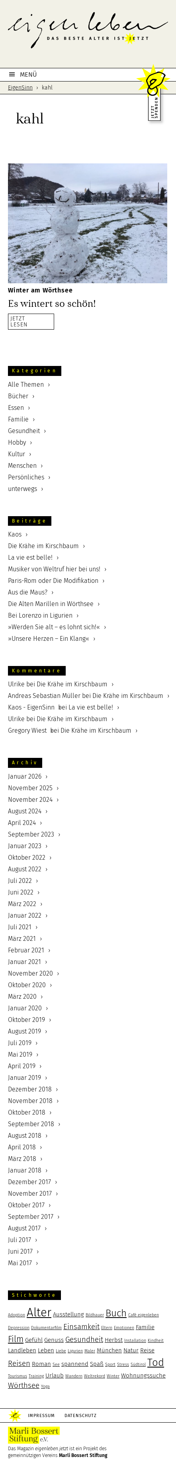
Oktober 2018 (26, 1112)
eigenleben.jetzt (88, 36)
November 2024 (30, 799)
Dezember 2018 (30, 1089)
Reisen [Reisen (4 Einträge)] (19, 1363)
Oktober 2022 (26, 857)
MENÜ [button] (28, 74)
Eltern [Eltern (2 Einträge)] (106, 1327)
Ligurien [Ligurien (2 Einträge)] (75, 1351)
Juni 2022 (20, 892)
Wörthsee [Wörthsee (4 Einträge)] (23, 1385)
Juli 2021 (19, 927)
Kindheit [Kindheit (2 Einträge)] (156, 1340)
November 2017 (30, 1193)
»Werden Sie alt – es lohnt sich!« (54, 627)
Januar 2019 (24, 1077)
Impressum (41, 1415)
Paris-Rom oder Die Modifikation (53, 580)
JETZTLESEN (19, 321)
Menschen (22, 465)
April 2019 (21, 1066)
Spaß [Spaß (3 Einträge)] (97, 1364)
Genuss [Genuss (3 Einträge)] (54, 1340)
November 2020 (30, 973)
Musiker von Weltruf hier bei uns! (54, 569)
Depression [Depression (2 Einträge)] (18, 1327)
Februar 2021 (26, 950)
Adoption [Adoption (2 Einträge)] (16, 1315)
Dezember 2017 (29, 1182)
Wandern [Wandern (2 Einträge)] (73, 1376)
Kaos (15, 534)
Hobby (17, 442)
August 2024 (24, 811)
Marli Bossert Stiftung (83, 1455)
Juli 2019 (19, 1043)
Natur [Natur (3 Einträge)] (131, 1350)
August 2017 (24, 1228)
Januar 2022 (24, 915)
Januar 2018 (24, 1170)
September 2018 (31, 1124)
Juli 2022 (20, 881)
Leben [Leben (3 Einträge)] (46, 1350)
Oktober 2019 (26, 1020)
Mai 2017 (20, 1263)
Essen (16, 407)
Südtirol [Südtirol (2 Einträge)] (138, 1364)
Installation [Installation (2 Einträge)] (135, 1340)
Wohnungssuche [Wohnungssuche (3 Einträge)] (143, 1375)
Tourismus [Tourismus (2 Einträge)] (17, 1376)
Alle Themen (26, 384)
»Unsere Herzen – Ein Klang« (48, 638)
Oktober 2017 (26, 1205)
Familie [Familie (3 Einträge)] (145, 1327)
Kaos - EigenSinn (31, 707)
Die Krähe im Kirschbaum (43, 546)
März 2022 (22, 904)
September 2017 (30, 1216)
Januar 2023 (24, 846)
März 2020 (22, 996)
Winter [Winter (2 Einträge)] (113, 1376)
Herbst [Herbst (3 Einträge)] (114, 1340)
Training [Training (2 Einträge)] (36, 1376)
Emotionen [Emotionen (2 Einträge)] (124, 1327)
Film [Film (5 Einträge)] (15, 1339)
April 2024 (22, 823)
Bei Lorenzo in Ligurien (40, 615)
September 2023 (31, 834)
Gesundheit (24, 431)
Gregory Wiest (27, 730)
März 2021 (22, 938)
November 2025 (30, 788)
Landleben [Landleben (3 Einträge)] (22, 1350)
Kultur (16, 454)
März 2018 (22, 1159)
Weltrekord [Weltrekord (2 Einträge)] (94, 1376)
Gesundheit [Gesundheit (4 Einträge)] (84, 1339)
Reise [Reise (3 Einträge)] (147, 1350)
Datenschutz (81, 1415)
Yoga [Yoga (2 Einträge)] (45, 1386)
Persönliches (26, 477)
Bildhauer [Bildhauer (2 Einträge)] (95, 1315)
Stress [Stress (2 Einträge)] (123, 1364)
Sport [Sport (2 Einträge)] (110, 1364)
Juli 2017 (19, 1240)
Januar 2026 (24, 776)
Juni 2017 (20, 1251)
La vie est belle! (30, 557)
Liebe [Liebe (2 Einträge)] (61, 1351)
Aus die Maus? (27, 592)
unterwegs (22, 489)
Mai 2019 (20, 1054)
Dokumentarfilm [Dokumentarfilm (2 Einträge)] (46, 1327)
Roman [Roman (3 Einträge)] (41, 1364)
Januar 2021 (24, 962)
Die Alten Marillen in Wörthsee (51, 604)
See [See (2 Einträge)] (56, 1364)
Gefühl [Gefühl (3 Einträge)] (34, 1340)
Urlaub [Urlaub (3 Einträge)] (54, 1375)
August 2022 (24, 869)
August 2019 (24, 1031)
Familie (18, 419)
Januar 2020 (25, 1008)
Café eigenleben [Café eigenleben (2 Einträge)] (143, 1315)
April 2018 (22, 1147)
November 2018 (30, 1101)
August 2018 (24, 1135)
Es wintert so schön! (52, 303)
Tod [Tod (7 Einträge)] (155, 1362)
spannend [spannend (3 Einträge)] (74, 1364)
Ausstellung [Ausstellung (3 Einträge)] (68, 1314)
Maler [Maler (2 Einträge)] (89, 1351)
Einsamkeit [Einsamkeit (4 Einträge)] (81, 1326)
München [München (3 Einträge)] (109, 1350)
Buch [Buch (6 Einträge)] (116, 1313)
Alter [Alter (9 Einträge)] (39, 1313)
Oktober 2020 (27, 985)
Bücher (18, 396)
